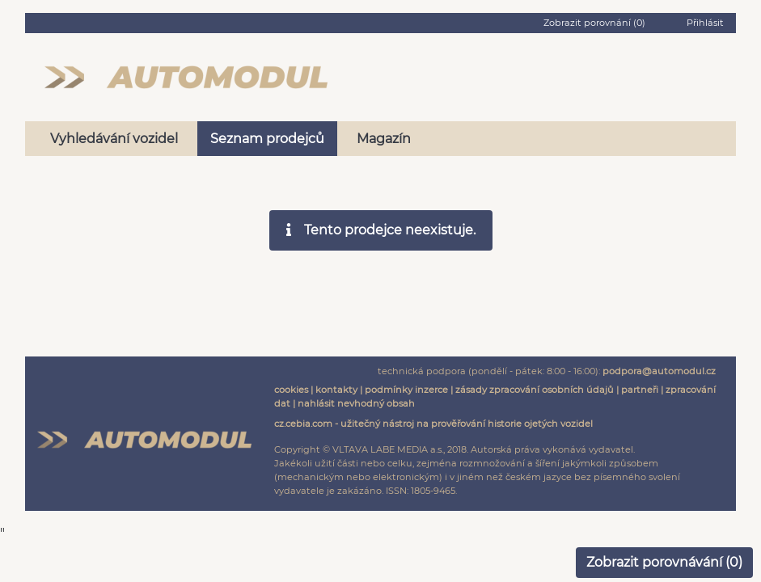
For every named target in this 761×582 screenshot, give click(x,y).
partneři (639, 389)
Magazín (384, 138)
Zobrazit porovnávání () (664, 562)
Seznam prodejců (267, 138)
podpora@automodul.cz (659, 371)
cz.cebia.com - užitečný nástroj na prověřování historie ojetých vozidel (433, 423)
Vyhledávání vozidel (114, 138)
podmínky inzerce (406, 389)
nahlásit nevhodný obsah (356, 403)
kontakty (336, 389)
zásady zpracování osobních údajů (534, 389)
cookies (291, 389)
